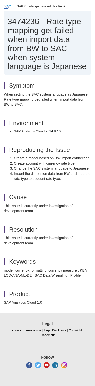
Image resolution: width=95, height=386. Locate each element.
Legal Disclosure (55, 330)
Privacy (17, 330)
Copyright (75, 330)
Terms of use (33, 330)
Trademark (47, 335)
